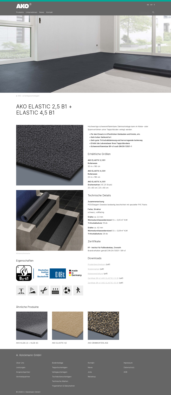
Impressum (128, 363)
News (41, 12)
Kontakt (49, 12)
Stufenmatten (93, 269)
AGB (125, 372)
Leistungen (20, 367)
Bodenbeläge (57, 363)
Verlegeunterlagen (31, 96)
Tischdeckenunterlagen (61, 377)
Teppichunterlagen (59, 367)
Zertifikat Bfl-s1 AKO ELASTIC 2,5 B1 (103, 278)
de (148, 5)
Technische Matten (60, 381)
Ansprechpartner (23, 372)
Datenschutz (129, 367)
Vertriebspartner (23, 377)
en (151, 5)
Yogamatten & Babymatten (63, 386)
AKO (19, 96)
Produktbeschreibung (97, 264)
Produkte (20, 12)
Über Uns (20, 363)
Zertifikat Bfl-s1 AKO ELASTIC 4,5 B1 (103, 283)
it (154, 5)
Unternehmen (31, 12)
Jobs (90, 372)
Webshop (92, 377)
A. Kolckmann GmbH (28, 355)
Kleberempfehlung (95, 273)
